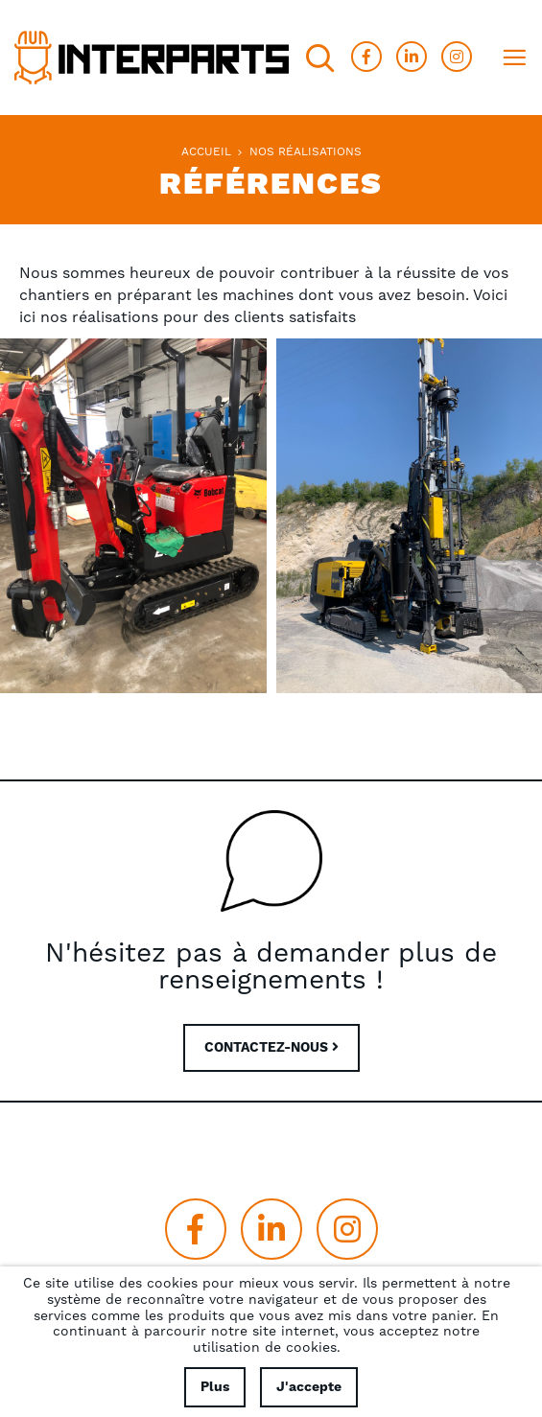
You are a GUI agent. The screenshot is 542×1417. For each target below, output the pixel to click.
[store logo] (151, 57)
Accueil (206, 152)
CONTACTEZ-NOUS (271, 1048)
